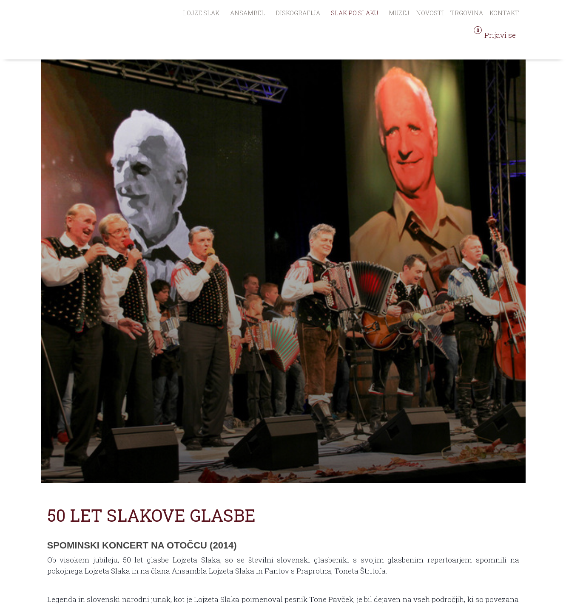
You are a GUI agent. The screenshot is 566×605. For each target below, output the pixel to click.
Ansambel (247, 13)
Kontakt (504, 13)
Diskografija (298, 13)
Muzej (399, 13)
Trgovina (466, 13)
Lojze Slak (201, 13)
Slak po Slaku (354, 13)
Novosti (430, 13)
